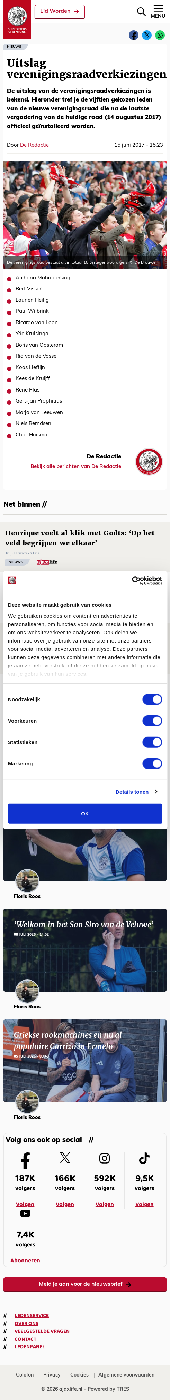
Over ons (26, 1324)
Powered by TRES (108, 1389)
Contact (25, 1339)
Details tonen (132, 791)
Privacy (52, 1375)
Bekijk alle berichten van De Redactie (75, 467)
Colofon (25, 1375)
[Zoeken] (141, 11)
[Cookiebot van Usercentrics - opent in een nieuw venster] (131, 580)
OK (85, 814)
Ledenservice (32, 1316)
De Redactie (34, 145)
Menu (158, 11)
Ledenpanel (30, 1347)
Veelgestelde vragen (42, 1331)
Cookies (79, 1375)
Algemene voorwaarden (126, 1375)
